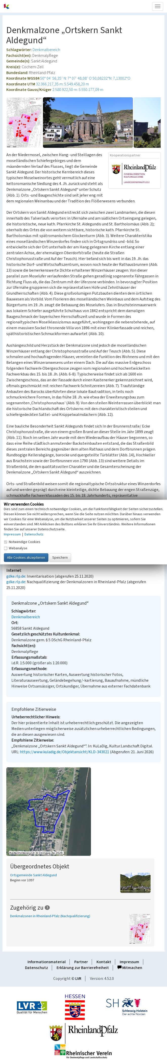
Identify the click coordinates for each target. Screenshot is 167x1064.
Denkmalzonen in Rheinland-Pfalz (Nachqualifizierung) (50, 916)
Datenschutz (36, 968)
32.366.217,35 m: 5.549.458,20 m (62, 84)
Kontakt (104, 962)
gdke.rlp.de (15, 576)
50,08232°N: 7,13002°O (111, 78)
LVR (78, 978)
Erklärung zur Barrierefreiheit (83, 968)
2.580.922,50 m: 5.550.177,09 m (77, 89)
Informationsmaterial (47, 962)
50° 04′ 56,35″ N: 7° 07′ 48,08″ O (66, 78)
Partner (81, 962)
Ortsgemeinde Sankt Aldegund (33, 875)
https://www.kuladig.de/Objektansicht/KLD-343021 (64, 752)
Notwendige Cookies (22, 542)
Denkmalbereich (46, 50)
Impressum (129, 962)
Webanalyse (15, 548)
